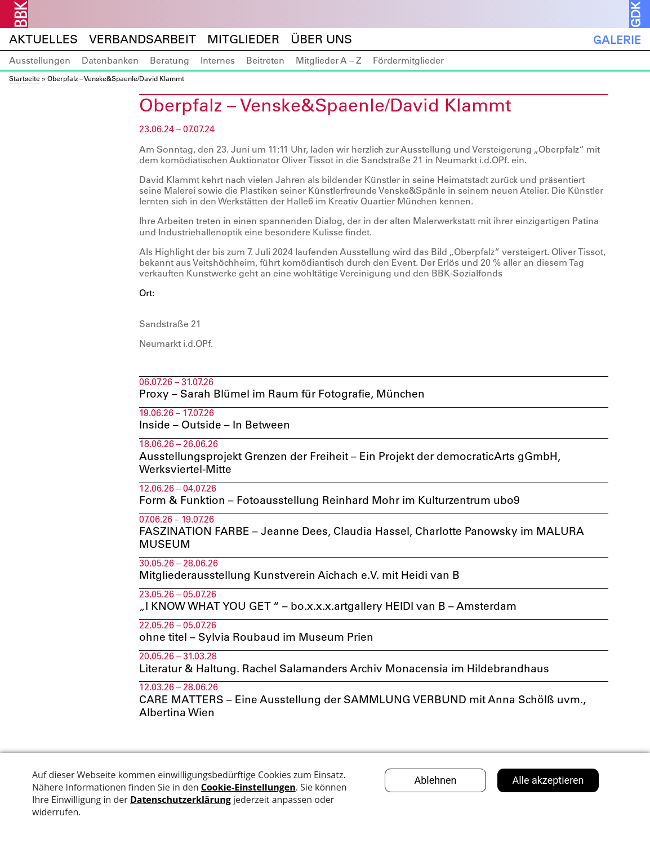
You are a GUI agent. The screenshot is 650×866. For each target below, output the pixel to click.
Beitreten (265, 60)
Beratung (169, 60)
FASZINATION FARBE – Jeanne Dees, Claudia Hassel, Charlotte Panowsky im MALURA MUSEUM (369, 541)
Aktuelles (43, 39)
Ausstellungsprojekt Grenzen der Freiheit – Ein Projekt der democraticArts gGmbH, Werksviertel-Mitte (360, 464)
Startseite (24, 78)
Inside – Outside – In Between (220, 426)
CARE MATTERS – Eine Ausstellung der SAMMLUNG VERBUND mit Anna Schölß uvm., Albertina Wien (371, 712)
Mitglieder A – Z (329, 60)
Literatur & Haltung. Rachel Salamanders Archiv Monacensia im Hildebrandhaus (352, 674)
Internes (218, 60)
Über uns (321, 39)
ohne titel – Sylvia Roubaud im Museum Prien (261, 643)
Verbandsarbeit (142, 39)
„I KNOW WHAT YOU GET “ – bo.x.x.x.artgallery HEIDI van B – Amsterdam (337, 611)
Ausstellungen (39, 60)
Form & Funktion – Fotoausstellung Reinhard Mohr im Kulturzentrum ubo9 (338, 503)
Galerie (617, 39)
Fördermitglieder (408, 60)
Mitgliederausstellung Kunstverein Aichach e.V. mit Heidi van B (307, 579)
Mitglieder (243, 39)
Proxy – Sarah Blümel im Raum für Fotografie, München (288, 394)
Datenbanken (110, 60)
